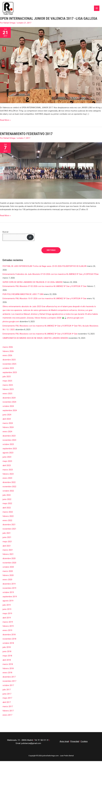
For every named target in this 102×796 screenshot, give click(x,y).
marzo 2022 (8, 507)
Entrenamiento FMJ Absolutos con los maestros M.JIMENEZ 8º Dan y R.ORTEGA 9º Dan (40, 329)
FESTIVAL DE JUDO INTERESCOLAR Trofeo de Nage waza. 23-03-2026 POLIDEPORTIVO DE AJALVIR (44, 261)
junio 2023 (7, 452)
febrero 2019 (8, 621)
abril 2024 (7, 414)
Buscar (6, 227)
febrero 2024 (8, 422)
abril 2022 (7, 503)
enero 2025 (7, 389)
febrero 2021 (8, 549)
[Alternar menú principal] (96, 6)
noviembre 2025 (9, 359)
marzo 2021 (8, 545)
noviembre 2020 (9, 558)
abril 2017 (7, 697)
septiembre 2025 (10, 367)
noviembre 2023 (9, 435)
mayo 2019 (7, 608)
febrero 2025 (8, 384)
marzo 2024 (8, 418)
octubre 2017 (8, 680)
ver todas (51, 245)
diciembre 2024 (9, 393)
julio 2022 (7, 490)
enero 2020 (7, 575)
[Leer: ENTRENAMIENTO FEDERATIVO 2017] (51, 165)
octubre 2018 (8, 638)
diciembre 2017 (9, 672)
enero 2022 (7, 515)
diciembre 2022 (9, 477)
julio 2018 (7, 642)
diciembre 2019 (9, 579)
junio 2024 (7, 410)
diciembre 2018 (9, 630)
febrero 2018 (8, 663)
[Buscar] (30, 232)
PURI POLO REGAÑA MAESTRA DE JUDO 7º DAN (23, 289)
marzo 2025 (8, 380)
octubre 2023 (8, 439)
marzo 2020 (8, 566)
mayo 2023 (7, 456)
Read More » (5, 115)
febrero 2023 (8, 469)
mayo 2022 (7, 499)
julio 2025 (7, 372)
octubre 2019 (8, 587)
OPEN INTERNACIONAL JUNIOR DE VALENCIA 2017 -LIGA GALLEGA (48, 14)
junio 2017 (7, 689)
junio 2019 (7, 604)
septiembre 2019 (10, 592)
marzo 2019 (8, 617)
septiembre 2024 (10, 405)
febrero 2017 (8, 706)
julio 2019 (7, 600)
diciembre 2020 (9, 553)
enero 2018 (7, 668)
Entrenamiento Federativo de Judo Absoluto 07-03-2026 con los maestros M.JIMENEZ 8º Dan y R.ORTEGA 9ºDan (51, 269)
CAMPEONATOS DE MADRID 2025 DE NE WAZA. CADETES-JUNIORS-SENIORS (35, 333)
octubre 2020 (8, 562)
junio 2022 (7, 494)
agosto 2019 (8, 596)
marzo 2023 (8, 465)
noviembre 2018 (9, 634)
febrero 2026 (8, 346)
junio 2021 (7, 532)
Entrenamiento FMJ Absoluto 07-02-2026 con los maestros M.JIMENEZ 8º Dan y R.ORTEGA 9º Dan (44, 281)
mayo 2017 (7, 693)
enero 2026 (7, 350)
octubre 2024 (8, 401)
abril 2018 (7, 655)
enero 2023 (7, 473)
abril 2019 (7, 613)
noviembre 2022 (9, 482)
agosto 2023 (8, 448)
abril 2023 (7, 460)
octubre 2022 (8, 486)
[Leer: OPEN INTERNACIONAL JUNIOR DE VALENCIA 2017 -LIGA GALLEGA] (51, 60)
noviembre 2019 (9, 583)
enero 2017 (7, 710)
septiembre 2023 (10, 444)
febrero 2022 (8, 511)
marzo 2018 (8, 659)
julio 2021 (7, 528)
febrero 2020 (8, 570)
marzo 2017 (8, 701)
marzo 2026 (8, 342)
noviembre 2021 (9, 524)
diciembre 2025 (9, 355)
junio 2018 (7, 647)
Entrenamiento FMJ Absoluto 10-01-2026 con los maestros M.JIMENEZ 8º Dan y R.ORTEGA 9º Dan (44, 293)
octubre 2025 (8, 363)
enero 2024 (7, 427)
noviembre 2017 (9, 676)
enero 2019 (7, 625)
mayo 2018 (7, 651)
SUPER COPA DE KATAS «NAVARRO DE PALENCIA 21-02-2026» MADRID (33, 277)
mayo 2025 (7, 376)
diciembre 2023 (9, 431)
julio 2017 (7, 685)
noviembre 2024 (9, 397)
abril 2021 (7, 541)
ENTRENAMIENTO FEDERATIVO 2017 (26, 129)
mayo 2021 (7, 537)
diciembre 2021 (9, 520)
